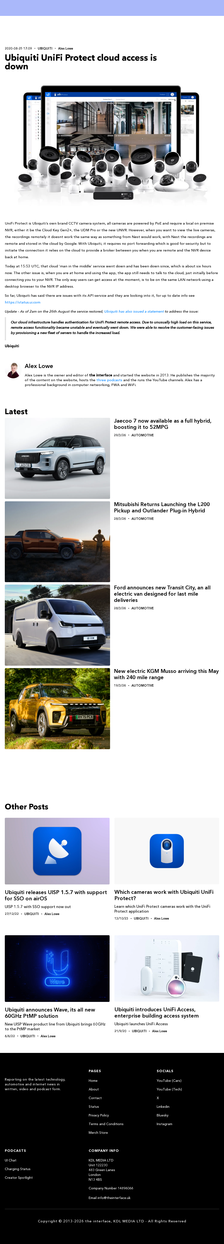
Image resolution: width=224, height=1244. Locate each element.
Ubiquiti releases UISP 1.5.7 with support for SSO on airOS (56, 895)
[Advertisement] (36, 30)
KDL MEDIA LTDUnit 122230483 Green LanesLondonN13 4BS (102, 1170)
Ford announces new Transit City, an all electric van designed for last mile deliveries (162, 593)
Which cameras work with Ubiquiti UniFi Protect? (163, 895)
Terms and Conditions (106, 1124)
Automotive (142, 435)
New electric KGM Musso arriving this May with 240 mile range (166, 674)
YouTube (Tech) (169, 1089)
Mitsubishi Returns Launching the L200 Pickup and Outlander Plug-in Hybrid (162, 507)
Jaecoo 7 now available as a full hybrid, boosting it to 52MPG (162, 424)
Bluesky (162, 1115)
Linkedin (163, 1106)
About (94, 1089)
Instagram (164, 1124)
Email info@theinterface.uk (110, 1198)
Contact (95, 1098)
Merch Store (98, 1132)
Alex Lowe (65, 48)
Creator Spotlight (19, 1177)
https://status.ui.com (22, 302)
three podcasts (109, 380)
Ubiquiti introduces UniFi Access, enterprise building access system (156, 1012)
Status (94, 1106)
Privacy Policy (99, 1115)
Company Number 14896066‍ (111, 1188)
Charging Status (18, 1169)
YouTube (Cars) (169, 1080)
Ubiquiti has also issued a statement (134, 311)
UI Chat (10, 1160)
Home (93, 1080)
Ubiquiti (45, 48)
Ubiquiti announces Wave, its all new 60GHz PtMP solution (50, 1012)
